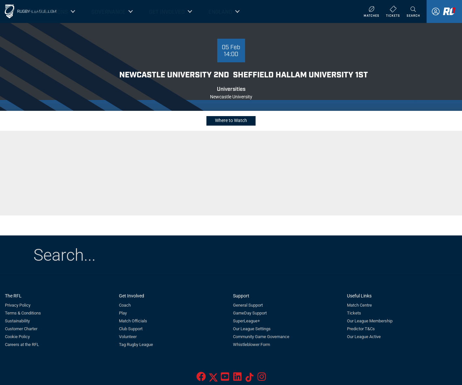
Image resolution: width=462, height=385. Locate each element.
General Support (248, 305)
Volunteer (128, 336)
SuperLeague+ (246, 320)
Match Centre (359, 305)
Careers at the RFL (22, 344)
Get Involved (167, 11)
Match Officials (133, 320)
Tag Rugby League (136, 344)
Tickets (354, 313)
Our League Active (364, 336)
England (220, 11)
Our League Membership (370, 320)
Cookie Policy (17, 336)
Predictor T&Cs (361, 328)
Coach (125, 305)
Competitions (49, 11)
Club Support (131, 328)
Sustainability (17, 320)
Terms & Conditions (23, 313)
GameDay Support (250, 313)
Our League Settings (252, 328)
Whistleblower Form (251, 344)
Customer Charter (21, 328)
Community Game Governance (261, 336)
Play (123, 313)
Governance (108, 11)
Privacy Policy (17, 305)
